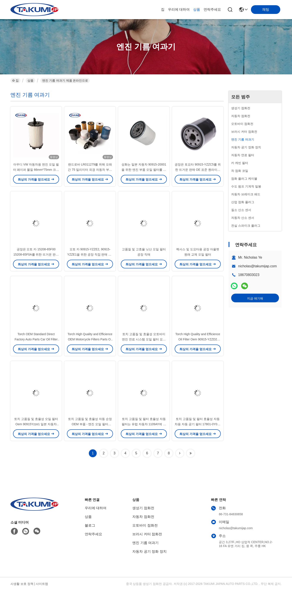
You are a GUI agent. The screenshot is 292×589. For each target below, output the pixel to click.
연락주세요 (212, 9)
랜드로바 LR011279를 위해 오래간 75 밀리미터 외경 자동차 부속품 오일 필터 (90, 170)
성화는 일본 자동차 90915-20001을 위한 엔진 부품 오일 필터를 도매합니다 (143, 170)
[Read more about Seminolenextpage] (180, 453)
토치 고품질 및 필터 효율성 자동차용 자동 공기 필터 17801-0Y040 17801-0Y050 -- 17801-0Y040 (198, 424)
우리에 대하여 (179, 9)
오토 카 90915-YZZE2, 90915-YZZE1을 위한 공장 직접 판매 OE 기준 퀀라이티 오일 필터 (90, 254)
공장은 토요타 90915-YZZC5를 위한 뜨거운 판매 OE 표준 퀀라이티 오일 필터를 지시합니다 (198, 170)
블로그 (90, 525)
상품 (196, 9)
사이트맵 (42, 584)
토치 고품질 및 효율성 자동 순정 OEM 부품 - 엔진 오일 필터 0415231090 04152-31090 (90, 424)
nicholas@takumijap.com (257, 266)
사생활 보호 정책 (21, 584)
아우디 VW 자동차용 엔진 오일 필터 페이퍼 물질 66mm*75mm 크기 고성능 (36, 170)
